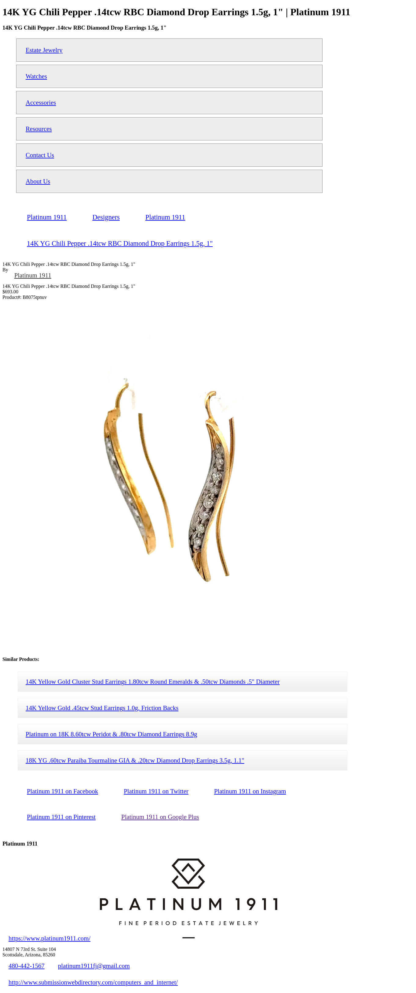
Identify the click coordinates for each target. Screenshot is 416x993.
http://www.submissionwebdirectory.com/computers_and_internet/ (93, 982)
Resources (39, 128)
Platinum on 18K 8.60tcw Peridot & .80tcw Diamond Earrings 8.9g (111, 734)
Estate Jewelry (44, 49)
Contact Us (40, 154)
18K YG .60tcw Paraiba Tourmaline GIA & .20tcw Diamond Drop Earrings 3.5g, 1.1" (135, 760)
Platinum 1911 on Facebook (62, 791)
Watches (36, 76)
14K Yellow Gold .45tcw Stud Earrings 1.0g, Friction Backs (102, 707)
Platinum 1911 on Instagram (250, 791)
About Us (38, 181)
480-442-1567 (27, 965)
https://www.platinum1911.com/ (49, 938)
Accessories (41, 102)
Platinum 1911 (32, 275)
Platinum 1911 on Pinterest (61, 816)
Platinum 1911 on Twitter (156, 791)
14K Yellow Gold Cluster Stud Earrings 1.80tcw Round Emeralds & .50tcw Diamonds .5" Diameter (153, 681)
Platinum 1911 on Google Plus (160, 816)
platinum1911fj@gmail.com (94, 965)
